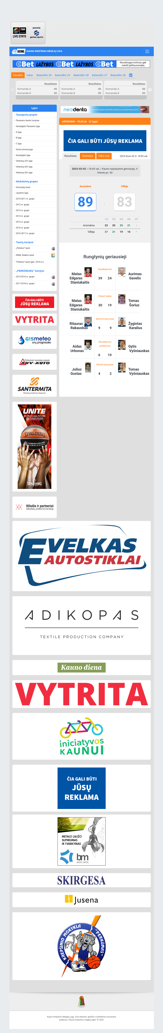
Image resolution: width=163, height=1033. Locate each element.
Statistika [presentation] (87, 155)
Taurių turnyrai (24, 242)
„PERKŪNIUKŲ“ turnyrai (30, 270)
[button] (34, 121)
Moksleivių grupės (27, 181)
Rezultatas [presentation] (70, 155)
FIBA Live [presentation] (103, 155)
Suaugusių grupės (26, 114)
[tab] (70, 156)
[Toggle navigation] (147, 51)
